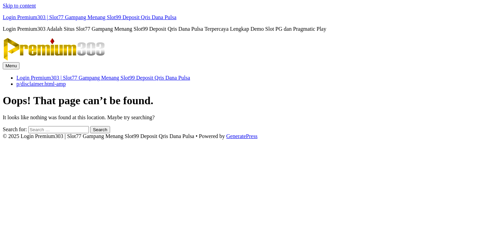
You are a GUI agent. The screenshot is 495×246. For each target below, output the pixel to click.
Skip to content (19, 6)
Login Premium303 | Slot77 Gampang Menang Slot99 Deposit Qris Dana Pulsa (89, 17)
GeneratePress (242, 136)
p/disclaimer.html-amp (41, 84)
